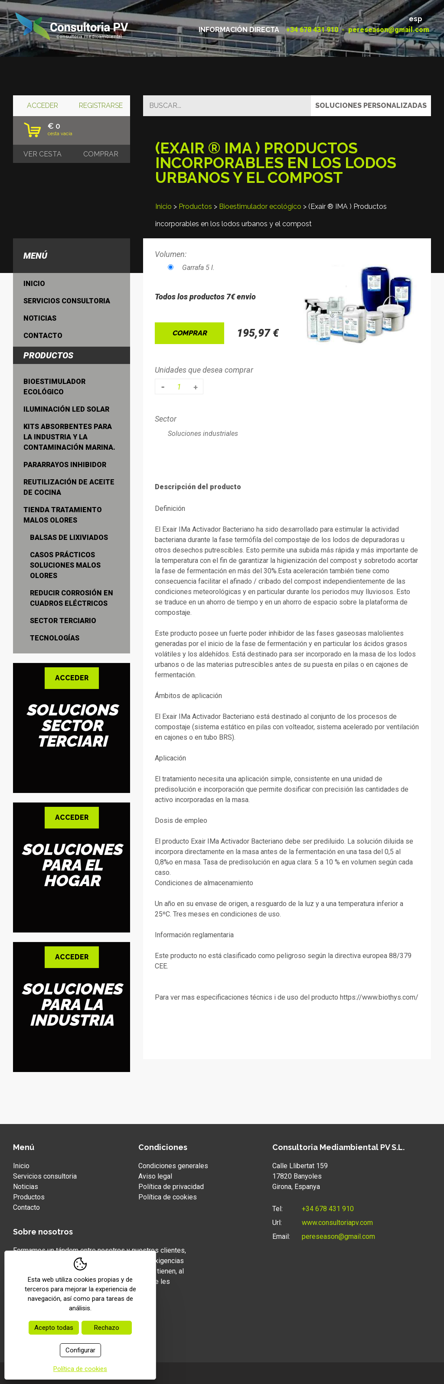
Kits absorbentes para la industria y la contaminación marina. (69, 437)
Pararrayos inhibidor (64, 465)
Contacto (42, 335)
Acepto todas (53, 1328)
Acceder (42, 105)
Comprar (189, 333)
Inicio (163, 206)
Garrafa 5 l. (191, 267)
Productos (195, 206)
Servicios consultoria (66, 301)
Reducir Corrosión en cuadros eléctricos (71, 598)
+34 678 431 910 (312, 30)
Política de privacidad (171, 1187)
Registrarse (101, 105)
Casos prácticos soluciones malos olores (65, 565)
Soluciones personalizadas (371, 105)
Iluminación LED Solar (66, 409)
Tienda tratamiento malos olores (62, 515)
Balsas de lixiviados (69, 537)
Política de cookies (167, 1197)
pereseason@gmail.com (388, 30)
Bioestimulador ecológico (260, 206)
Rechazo (106, 1328)
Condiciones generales (173, 1166)
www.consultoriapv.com (337, 1222)
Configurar (80, 1350)
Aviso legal (155, 1176)
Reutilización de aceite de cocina (68, 487)
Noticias (39, 318)
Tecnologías (54, 638)
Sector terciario (63, 621)
